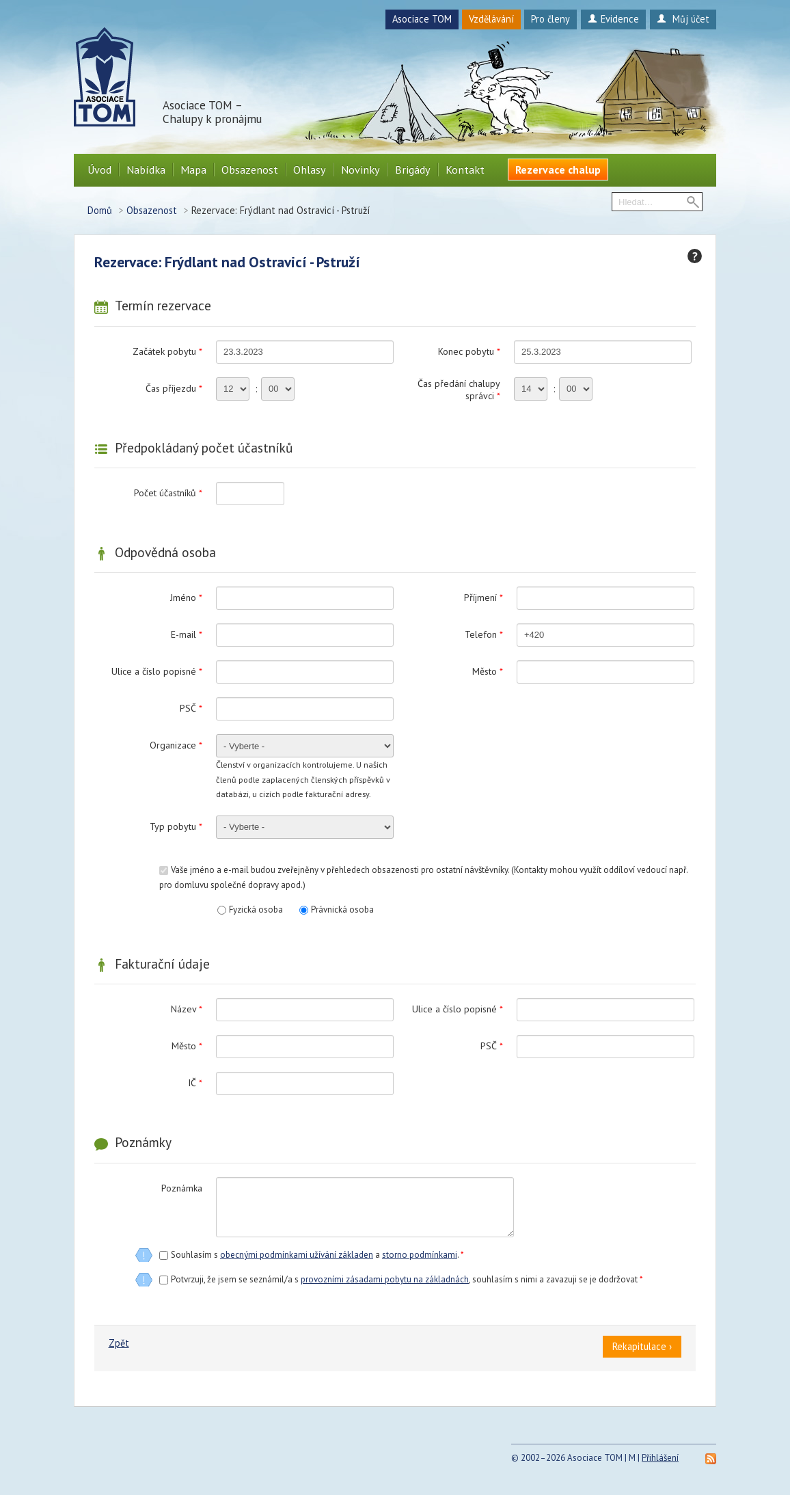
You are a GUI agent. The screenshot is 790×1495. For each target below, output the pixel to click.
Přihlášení (660, 1458)
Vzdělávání (491, 18)
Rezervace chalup (558, 169)
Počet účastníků (168, 493)
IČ (195, 1083)
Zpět (119, 1342)
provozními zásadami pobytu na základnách (385, 1279)
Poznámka (181, 1188)
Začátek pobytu (167, 351)
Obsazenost (249, 169)
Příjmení (483, 597)
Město (487, 671)
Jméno (186, 597)
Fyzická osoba (256, 909)
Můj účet (683, 18)
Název (186, 1009)
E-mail (186, 634)
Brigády (413, 169)
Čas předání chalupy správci (459, 389)
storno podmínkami (419, 1255)
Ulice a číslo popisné (156, 671)
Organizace (176, 745)
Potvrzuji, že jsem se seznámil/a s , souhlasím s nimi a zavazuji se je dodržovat (407, 1279)
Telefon (484, 634)
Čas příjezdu (174, 388)
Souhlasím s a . (317, 1255)
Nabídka (145, 169)
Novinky (360, 169)
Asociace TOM (422, 18)
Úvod (99, 169)
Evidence (613, 18)
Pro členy (550, 18)
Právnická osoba (342, 909)
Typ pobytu (176, 826)
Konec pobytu (469, 351)
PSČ (191, 708)
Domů (99, 210)
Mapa (193, 169)
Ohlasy (309, 169)
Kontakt (465, 169)
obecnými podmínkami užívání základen (296, 1255)
